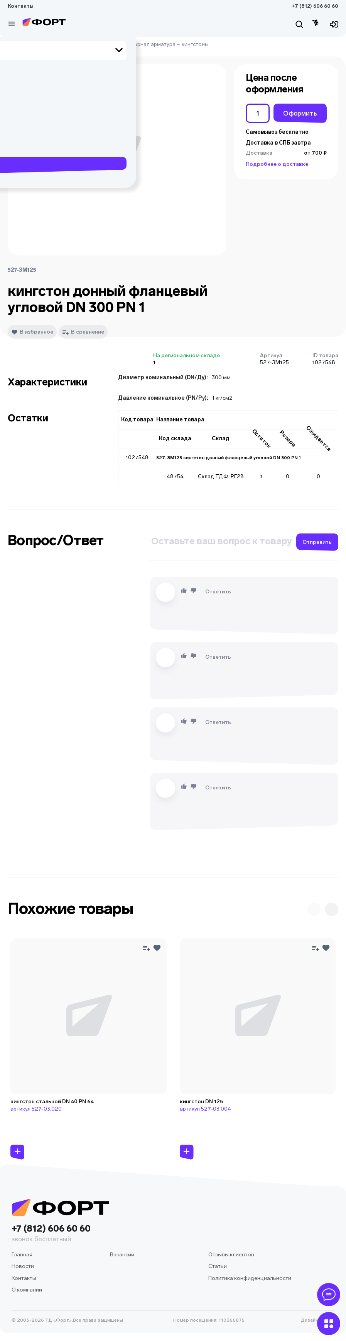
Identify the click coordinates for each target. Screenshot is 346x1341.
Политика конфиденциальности (249, 1278)
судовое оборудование (65, 44)
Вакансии (122, 1255)
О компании (27, 1290)
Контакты (21, 6)
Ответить (218, 591)
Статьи (217, 1266)
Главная (18, 44)
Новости (23, 1266)
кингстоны (195, 44)
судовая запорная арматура (139, 44)
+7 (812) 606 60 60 (315, 6)
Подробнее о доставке (277, 164)
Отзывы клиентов (231, 1255)
